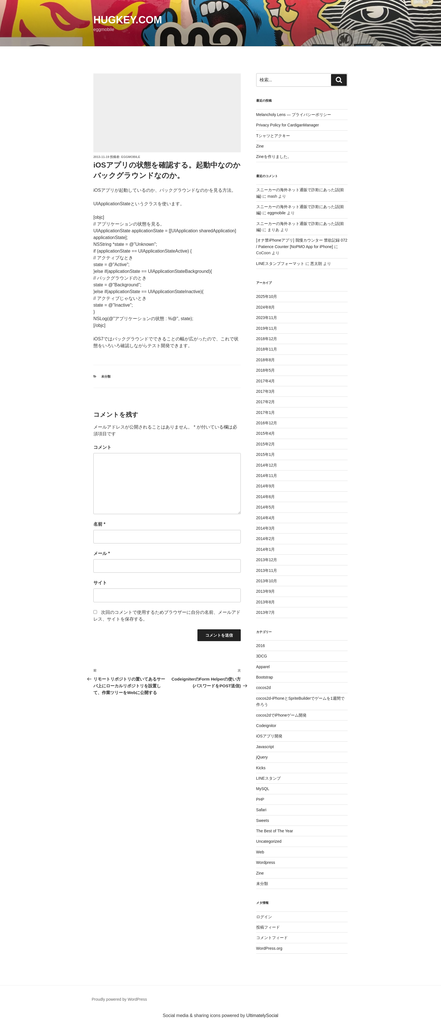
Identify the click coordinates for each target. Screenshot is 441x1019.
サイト (100, 582)
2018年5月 (265, 370)
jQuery (262, 757)
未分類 (106, 376)
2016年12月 (266, 423)
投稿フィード (268, 927)
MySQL (262, 788)
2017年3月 (265, 391)
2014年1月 (265, 549)
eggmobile (130, 157)
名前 (99, 524)
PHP (260, 799)
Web (260, 852)
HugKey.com (127, 20)
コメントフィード (272, 937)
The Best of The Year (274, 831)
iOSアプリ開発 (269, 736)
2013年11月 (266, 570)
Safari (261, 810)
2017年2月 (265, 402)
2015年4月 (265, 433)
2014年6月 (265, 496)
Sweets (262, 820)
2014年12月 (266, 465)
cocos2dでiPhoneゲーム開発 (281, 715)
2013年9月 (265, 591)
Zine (260, 146)
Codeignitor (266, 725)
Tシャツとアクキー (273, 135)
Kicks (261, 768)
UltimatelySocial (262, 1015)
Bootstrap (264, 677)
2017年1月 (265, 412)
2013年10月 (266, 581)
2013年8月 (265, 602)
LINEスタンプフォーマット (280, 263)
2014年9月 (265, 486)
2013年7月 (265, 612)
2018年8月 (265, 360)
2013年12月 (266, 560)
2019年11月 (266, 328)
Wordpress (265, 862)
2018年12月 (266, 338)
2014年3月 (265, 528)
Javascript (265, 746)
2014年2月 (265, 538)
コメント (102, 447)
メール (101, 553)
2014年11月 (266, 475)
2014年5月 (265, 507)
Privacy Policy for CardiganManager (287, 125)
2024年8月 (265, 307)
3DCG (261, 656)
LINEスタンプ (268, 778)
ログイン (264, 917)
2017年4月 (265, 381)
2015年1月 (265, 454)
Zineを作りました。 (273, 156)
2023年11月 (266, 317)
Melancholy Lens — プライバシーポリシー (293, 114)
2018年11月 (266, 349)
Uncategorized (269, 841)
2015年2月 (265, 444)
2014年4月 (265, 518)
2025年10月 (266, 296)
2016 (260, 645)
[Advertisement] (167, 112)
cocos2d (263, 687)
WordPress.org (269, 948)
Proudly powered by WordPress (119, 999)
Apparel (263, 667)
